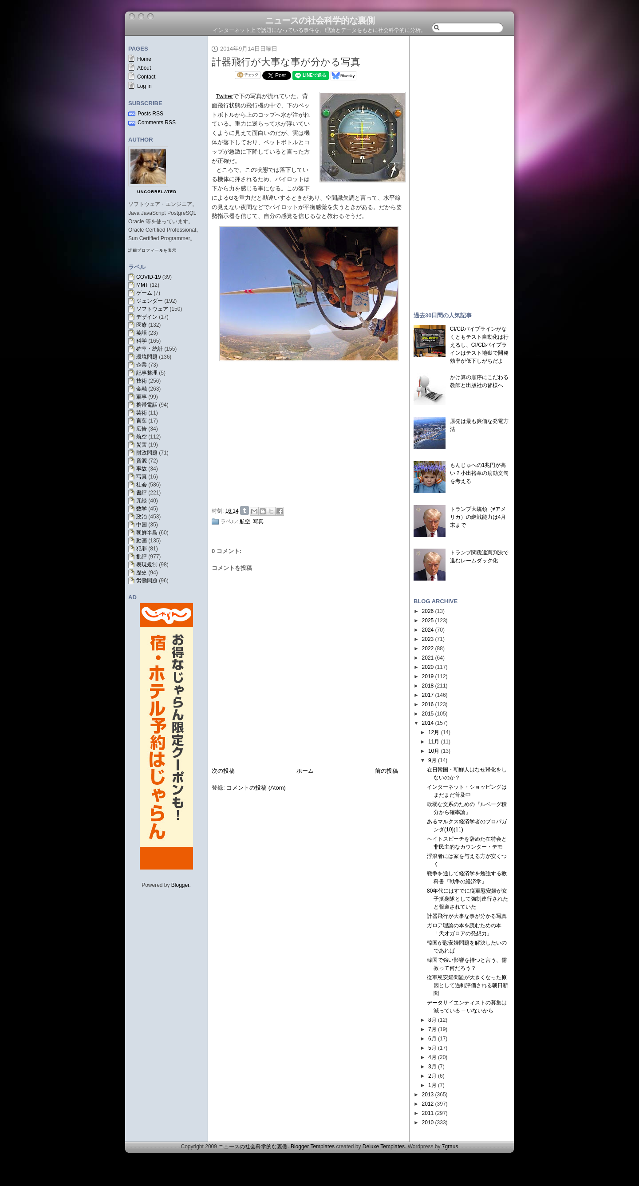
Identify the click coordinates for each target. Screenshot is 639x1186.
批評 (141, 556)
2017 (428, 695)
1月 (432, 1085)
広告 (141, 429)
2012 (428, 1104)
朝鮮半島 (147, 533)
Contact (146, 77)
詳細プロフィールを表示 (152, 250)
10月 (433, 751)
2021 (428, 658)
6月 (432, 1039)
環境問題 (147, 357)
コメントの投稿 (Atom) (256, 787)
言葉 (141, 421)
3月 (432, 1066)
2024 (428, 630)
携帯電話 (147, 405)
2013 (428, 1094)
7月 (432, 1029)
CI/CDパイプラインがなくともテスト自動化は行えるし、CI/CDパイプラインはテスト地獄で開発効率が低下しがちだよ (479, 345)
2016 (428, 704)
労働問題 (147, 580)
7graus (450, 1146)
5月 (432, 1048)
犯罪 (141, 549)
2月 (432, 1076)
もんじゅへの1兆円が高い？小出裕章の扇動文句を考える (479, 473)
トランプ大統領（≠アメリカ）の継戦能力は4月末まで (478, 517)
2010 (428, 1122)
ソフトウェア (152, 309)
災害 (141, 445)
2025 (428, 620)
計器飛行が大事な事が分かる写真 (286, 61)
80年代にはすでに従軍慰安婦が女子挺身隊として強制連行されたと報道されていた (467, 899)
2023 (428, 639)
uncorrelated (157, 192)
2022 (428, 648)
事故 (141, 469)
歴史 (141, 572)
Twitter (224, 96)
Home (144, 59)
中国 (141, 525)
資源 (141, 461)
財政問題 (147, 453)
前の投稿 (386, 770)
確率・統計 (149, 349)
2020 (428, 667)
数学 (141, 509)
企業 (141, 365)
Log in (144, 86)
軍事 (141, 397)
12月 (433, 732)
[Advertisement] (311, 436)
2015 (428, 714)
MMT (142, 285)
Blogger (180, 885)
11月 (433, 742)
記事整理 (147, 373)
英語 (141, 333)
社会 (141, 485)
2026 (428, 611)
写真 (141, 477)
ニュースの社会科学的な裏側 (320, 20)
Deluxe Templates (384, 1146)
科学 (141, 341)
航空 (141, 437)
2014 (428, 723)
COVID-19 (148, 277)
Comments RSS (157, 122)
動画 (141, 541)
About (144, 68)
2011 (428, 1113)
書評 (141, 493)
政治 (141, 517)
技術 (141, 381)
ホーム (305, 770)
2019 (428, 676)
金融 (141, 389)
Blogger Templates (313, 1146)
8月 (432, 1020)
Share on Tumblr (244, 510)
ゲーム (144, 293)
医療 (141, 325)
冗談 (141, 501)
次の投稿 (223, 770)
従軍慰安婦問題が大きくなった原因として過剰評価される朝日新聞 (467, 985)
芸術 (141, 413)
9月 (432, 760)
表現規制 (147, 564)
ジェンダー (149, 301)
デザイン (147, 317)
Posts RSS (150, 114)
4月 (432, 1057)
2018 (428, 686)
